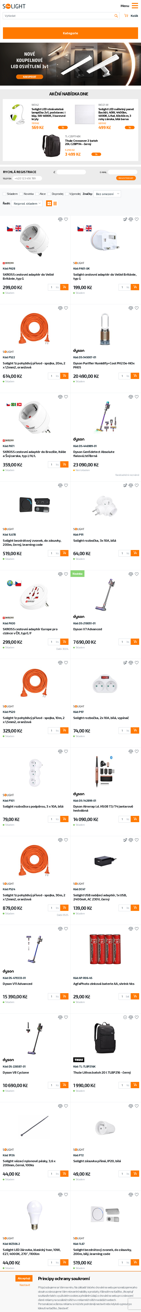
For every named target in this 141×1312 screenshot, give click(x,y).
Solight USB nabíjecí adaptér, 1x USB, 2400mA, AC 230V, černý (100, 895)
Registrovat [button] (127, 177)
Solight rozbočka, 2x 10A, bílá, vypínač (101, 716)
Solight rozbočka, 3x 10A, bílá (94, 539)
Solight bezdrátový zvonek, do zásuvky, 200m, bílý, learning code (102, 1250)
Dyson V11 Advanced (17, 982)
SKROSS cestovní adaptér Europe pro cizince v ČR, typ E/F (30, 629)
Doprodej (57, 192)
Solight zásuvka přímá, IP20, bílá (97, 1159)
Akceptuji (23, 1278)
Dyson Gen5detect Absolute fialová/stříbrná (93, 452)
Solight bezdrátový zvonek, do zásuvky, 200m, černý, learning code (32, 541)
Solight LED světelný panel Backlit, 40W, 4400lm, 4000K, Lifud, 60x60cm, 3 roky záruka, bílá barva (116, 114)
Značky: (88, 192)
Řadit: (6, 201)
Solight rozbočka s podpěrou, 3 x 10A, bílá (33, 805)
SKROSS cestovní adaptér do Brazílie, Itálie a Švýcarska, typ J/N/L (34, 452)
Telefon (7, 177)
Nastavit (24, 1285)
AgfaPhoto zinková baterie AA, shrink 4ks (103, 982)
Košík (131, 15)
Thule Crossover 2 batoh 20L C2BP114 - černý (81, 142)
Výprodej (74, 192)
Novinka (28, 192)
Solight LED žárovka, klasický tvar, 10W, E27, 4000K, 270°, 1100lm (31, 1250)
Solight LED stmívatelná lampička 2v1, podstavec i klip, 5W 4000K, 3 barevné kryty (49, 114)
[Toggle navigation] (135, 6)
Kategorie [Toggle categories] (70, 33)
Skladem (12, 192)
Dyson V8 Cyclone (16, 1071)
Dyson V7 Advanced (87, 627)
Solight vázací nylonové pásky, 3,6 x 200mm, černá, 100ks (29, 1161)
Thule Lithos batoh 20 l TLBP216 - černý (102, 1071)
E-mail (103, 172)
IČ (54, 172)
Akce (43, 192)
